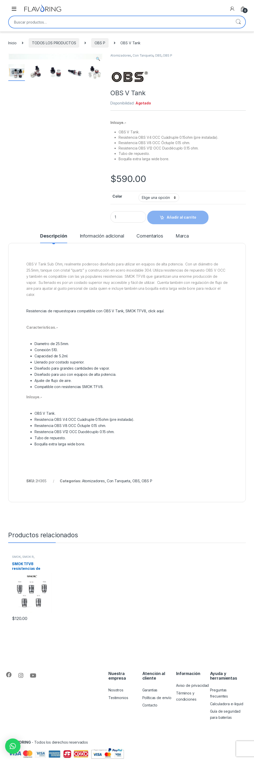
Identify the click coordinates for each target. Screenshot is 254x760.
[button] (12, 746)
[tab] (53, 238)
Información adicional (102, 236)
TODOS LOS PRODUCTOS (54, 43)
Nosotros (115, 690)
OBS (158, 55)
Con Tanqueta (143, 55)
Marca (182, 236)
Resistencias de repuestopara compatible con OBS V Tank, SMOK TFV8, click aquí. (95, 311)
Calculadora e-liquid (226, 704)
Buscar (238, 22)
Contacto (149, 705)
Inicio (12, 43)
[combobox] (120, 22)
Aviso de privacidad (192, 685)
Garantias (150, 690)
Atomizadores (120, 55)
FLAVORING (20, 742)
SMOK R (28, 557)
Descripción (53, 236)
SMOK (16, 557)
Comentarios (149, 236)
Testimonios (118, 697)
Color (117, 196)
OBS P (100, 43)
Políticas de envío (156, 697)
